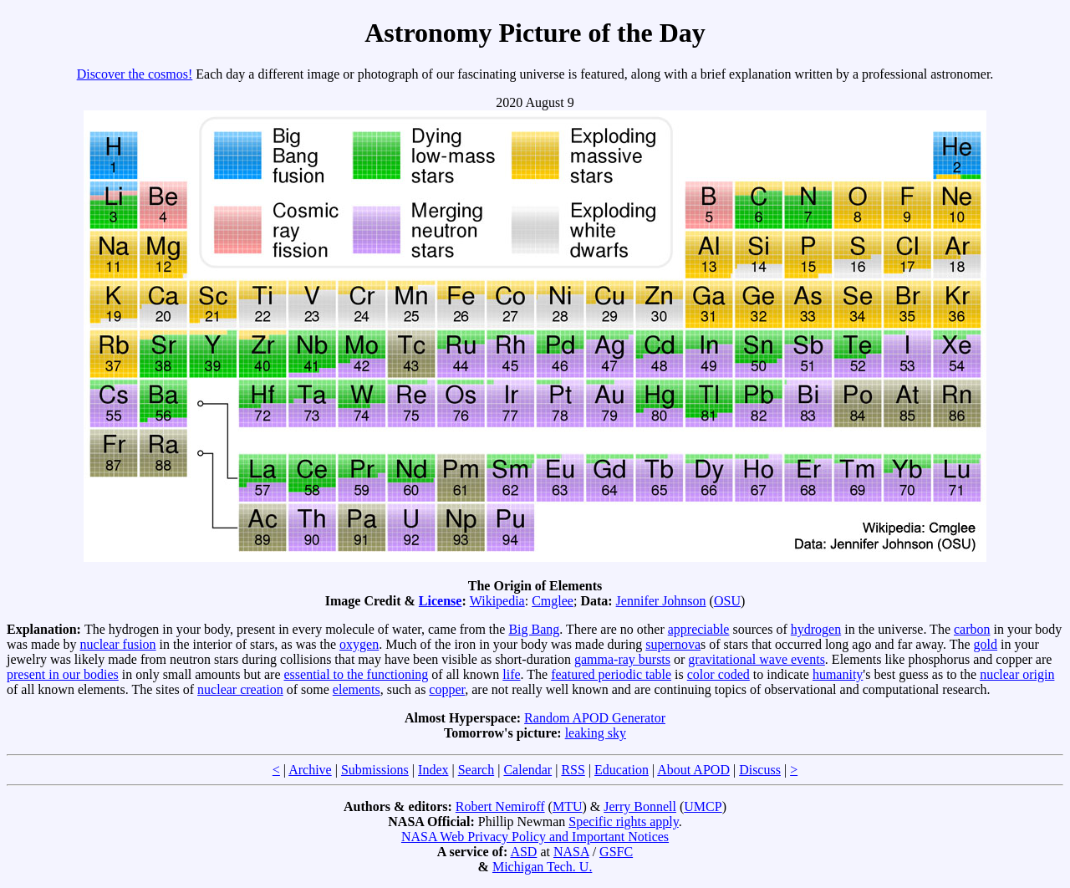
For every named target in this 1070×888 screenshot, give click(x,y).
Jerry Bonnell (640, 806)
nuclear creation (240, 689)
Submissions (375, 770)
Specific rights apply (623, 821)
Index (433, 770)
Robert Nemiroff (500, 806)
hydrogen (816, 629)
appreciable (699, 629)
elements (356, 689)
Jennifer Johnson (661, 601)
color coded (718, 674)
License (440, 601)
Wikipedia (497, 601)
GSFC (616, 852)
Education (621, 770)
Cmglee (552, 601)
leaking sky (595, 733)
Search (476, 770)
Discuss (760, 770)
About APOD (693, 770)
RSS (572, 770)
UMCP (702, 806)
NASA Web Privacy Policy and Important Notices (535, 836)
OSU (727, 601)
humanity (838, 674)
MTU (568, 806)
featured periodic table (611, 674)
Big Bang (533, 629)
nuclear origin (1017, 674)
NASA (571, 852)
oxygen (359, 644)
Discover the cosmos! (135, 74)
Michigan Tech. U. (542, 867)
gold (985, 644)
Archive (310, 770)
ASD (523, 852)
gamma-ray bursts (622, 659)
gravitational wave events (756, 659)
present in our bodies (63, 674)
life (511, 674)
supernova (673, 644)
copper (447, 689)
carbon (972, 629)
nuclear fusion (118, 644)
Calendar (527, 770)
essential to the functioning (356, 674)
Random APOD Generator (594, 718)
